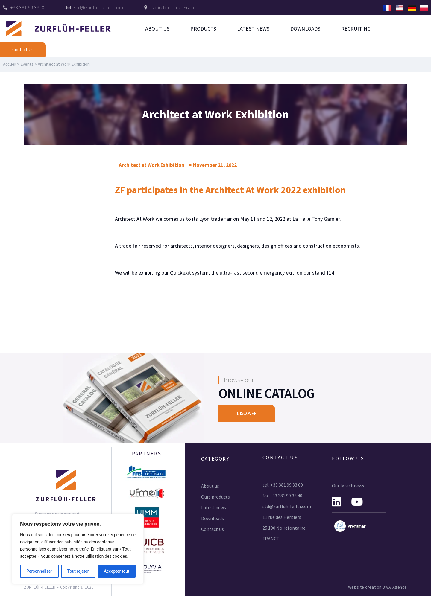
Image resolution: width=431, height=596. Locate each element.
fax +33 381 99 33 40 (282, 496)
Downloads (305, 28)
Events (27, 64)
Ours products (215, 497)
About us (157, 28)
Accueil (9, 64)
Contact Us (212, 529)
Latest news (253, 28)
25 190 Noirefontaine (284, 528)
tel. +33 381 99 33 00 (282, 485)
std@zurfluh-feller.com (286, 506)
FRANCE (270, 539)
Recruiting (356, 28)
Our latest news (348, 486)
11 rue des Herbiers (281, 517)
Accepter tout (116, 571)
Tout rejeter (78, 571)
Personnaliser (39, 571)
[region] (78, 549)
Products (203, 28)
